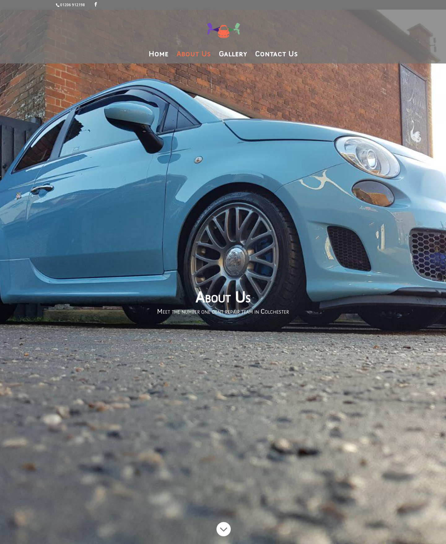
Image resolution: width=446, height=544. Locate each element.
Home (158, 55)
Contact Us (276, 55)
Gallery (233, 55)
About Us (194, 55)
